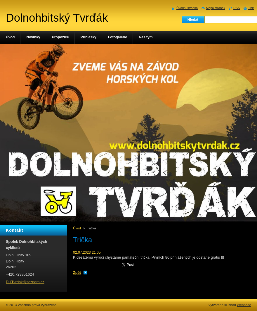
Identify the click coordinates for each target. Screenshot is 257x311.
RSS (236, 8)
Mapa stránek (215, 8)
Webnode (244, 305)
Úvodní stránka (187, 8)
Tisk (251, 8)
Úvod (77, 228)
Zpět (77, 272)
